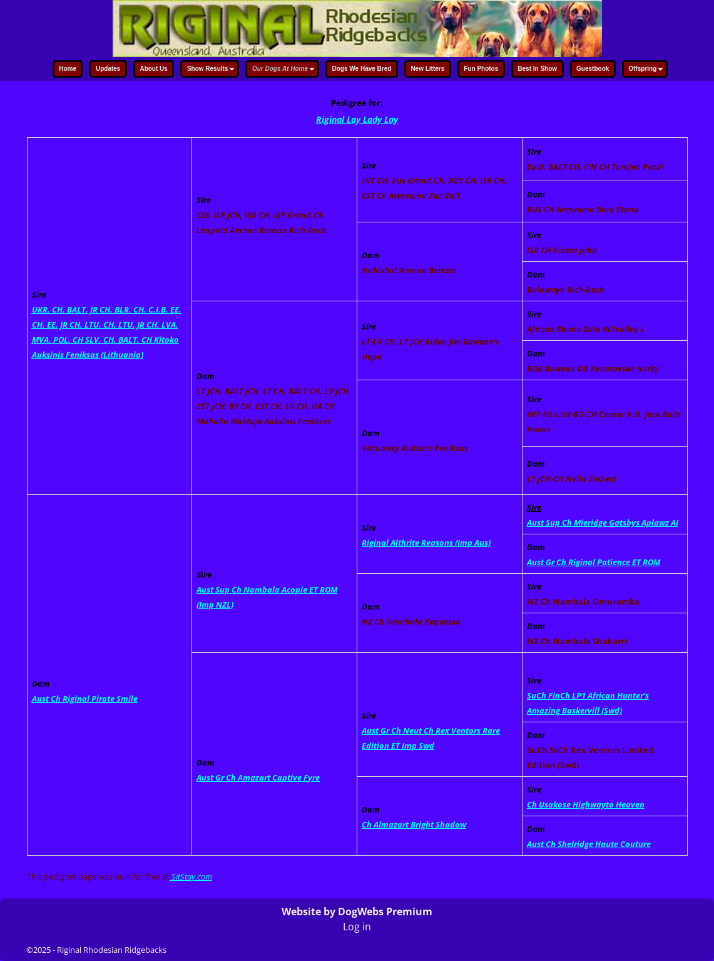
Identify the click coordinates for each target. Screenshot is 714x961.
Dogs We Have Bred (362, 68)
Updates (108, 68)
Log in (357, 926)
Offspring (647, 70)
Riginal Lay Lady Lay (357, 119)
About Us (153, 68)
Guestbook (592, 68)
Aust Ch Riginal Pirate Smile (85, 698)
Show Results (212, 70)
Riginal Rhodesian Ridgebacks (111, 949)
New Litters (427, 68)
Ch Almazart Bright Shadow (414, 824)
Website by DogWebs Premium (357, 911)
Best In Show (537, 68)
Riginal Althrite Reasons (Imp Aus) (426, 542)
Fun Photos (481, 68)
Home (67, 68)
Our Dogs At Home (284, 70)
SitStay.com (191, 876)
